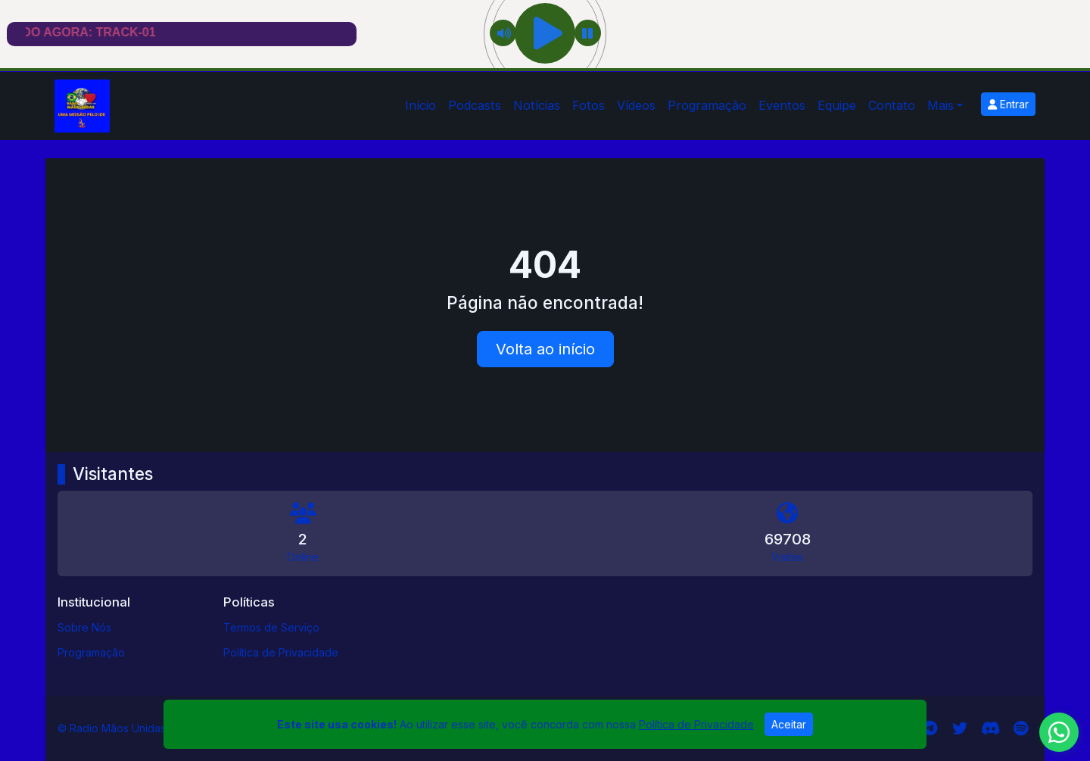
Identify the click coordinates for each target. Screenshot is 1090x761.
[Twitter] (959, 728)
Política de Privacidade (280, 652)
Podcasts (474, 105)
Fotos (588, 105)
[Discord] (990, 728)
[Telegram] (930, 728)
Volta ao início (545, 349)
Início (420, 105)
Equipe (837, 105)
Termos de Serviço (271, 627)
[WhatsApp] (1059, 732)
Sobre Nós (84, 627)
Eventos (781, 105)
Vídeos (636, 105)
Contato (891, 105)
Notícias (536, 105)
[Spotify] (1021, 728)
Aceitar (788, 724)
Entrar (1008, 104)
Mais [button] (940, 105)
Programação (707, 105)
